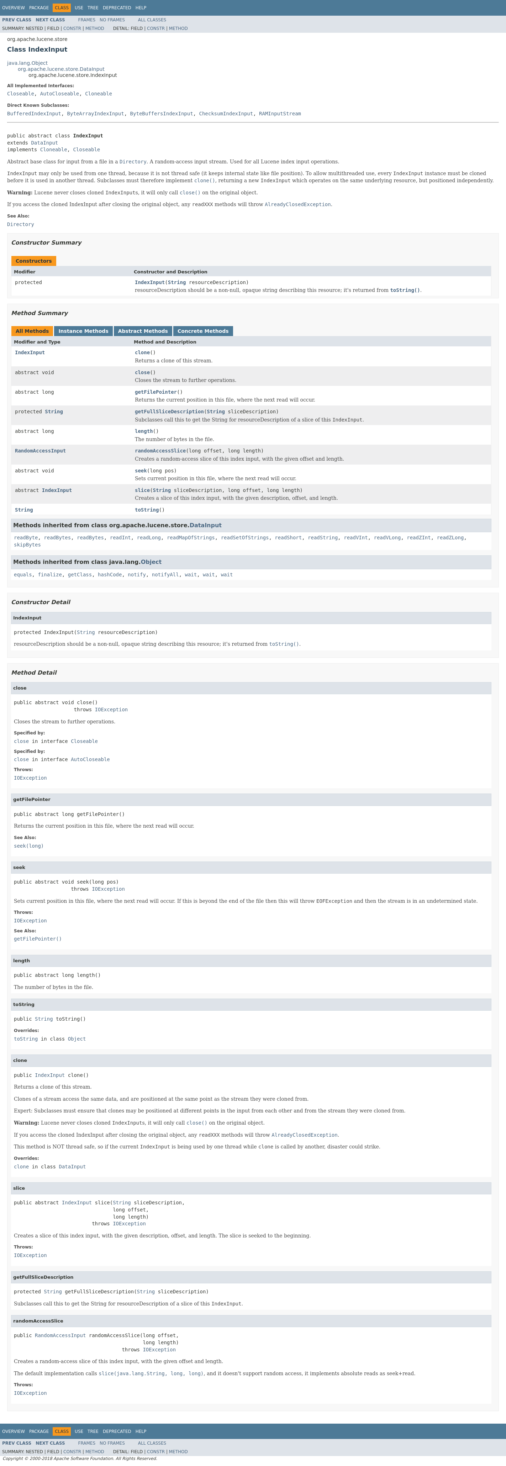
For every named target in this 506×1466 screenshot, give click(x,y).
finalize (50, 574)
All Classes (152, 19)
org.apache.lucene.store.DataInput (61, 69)
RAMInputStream (280, 113)
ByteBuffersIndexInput (161, 113)
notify (137, 574)
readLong (149, 537)
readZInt (419, 537)
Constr (72, 28)
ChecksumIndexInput (226, 113)
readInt (120, 537)
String (177, 282)
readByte (26, 537)
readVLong (387, 537)
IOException (111, 709)
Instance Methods (83, 331)
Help (141, 7)
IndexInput (150, 282)
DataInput (44, 143)
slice (142, 490)
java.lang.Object (27, 63)
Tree (93, 7)
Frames (87, 19)
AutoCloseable (59, 93)
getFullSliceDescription (169, 411)
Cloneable (98, 93)
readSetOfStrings (245, 537)
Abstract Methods (143, 331)
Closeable (20, 93)
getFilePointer (156, 392)
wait (191, 574)
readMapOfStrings (191, 537)
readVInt (356, 537)
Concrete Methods (203, 331)
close (142, 372)
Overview (13, 7)
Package (39, 7)
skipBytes (27, 545)
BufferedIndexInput (34, 113)
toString (147, 510)
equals (23, 574)
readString (323, 537)
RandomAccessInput (40, 451)
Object (151, 562)
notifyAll (165, 574)
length (144, 431)
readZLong (450, 537)
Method (94, 28)
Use (79, 7)
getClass (80, 574)
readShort (288, 537)
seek (141, 470)
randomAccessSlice (160, 451)
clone (142, 352)
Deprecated (117, 7)
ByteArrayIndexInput (95, 113)
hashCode (110, 574)
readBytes (57, 537)
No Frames (112, 19)
